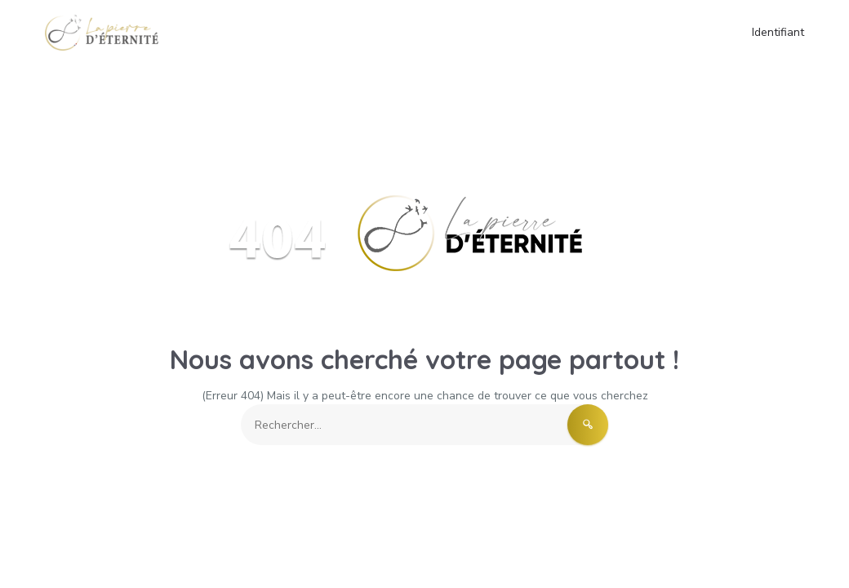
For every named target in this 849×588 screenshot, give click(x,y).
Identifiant (778, 32)
